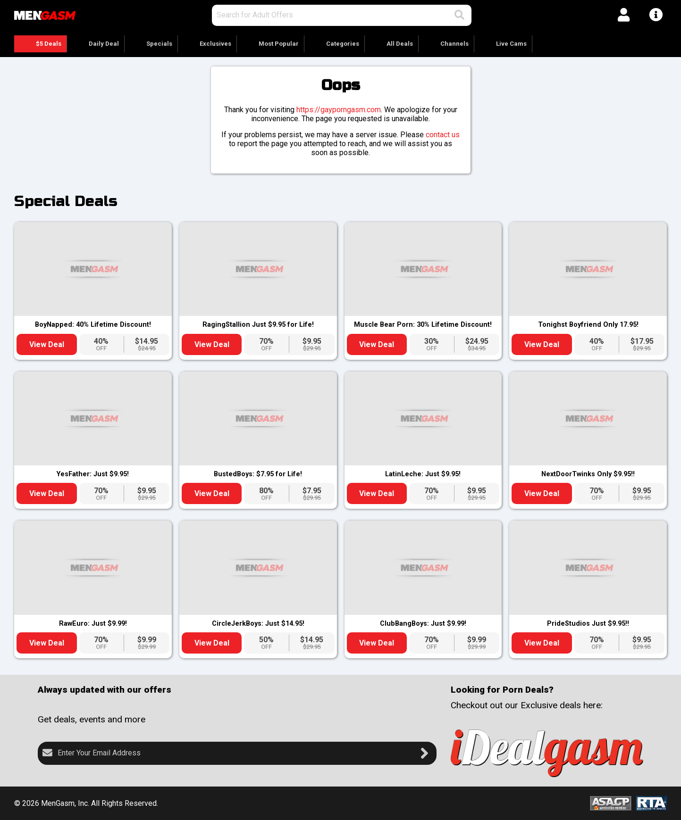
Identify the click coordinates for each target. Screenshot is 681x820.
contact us (443, 134)
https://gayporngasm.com (338, 109)
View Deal (46, 344)
